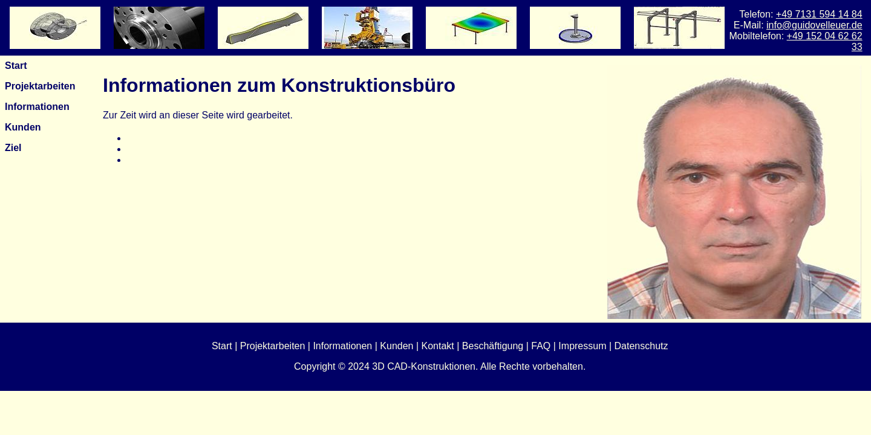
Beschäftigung (492, 346)
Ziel (13, 148)
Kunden (23, 127)
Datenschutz (641, 346)
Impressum (582, 346)
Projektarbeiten (40, 86)
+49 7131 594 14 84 (819, 14)
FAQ (540, 346)
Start (16, 65)
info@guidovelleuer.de (814, 25)
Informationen (37, 107)
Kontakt (438, 346)
